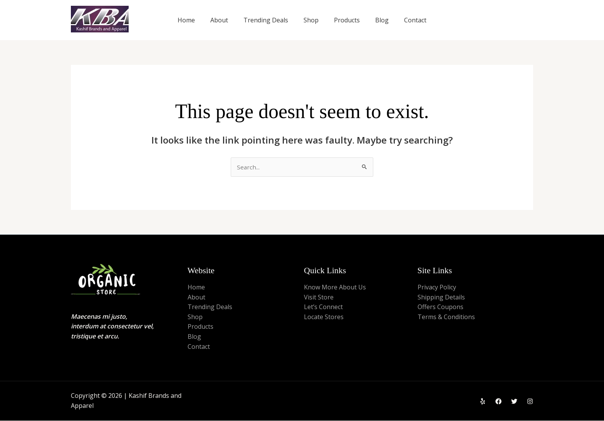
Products (347, 20)
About (219, 20)
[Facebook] (498, 402)
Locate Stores (324, 317)
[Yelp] (483, 402)
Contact (415, 20)
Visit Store (319, 297)
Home (186, 20)
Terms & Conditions (446, 317)
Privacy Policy (437, 287)
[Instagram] (530, 402)
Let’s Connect (323, 307)
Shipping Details (441, 297)
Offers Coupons (440, 307)
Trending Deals (265, 20)
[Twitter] (514, 402)
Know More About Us (335, 287)
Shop (311, 20)
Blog (382, 20)
